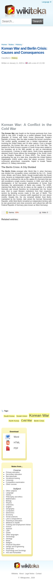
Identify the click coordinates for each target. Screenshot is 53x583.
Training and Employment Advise (18, 525)
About (21, 574)
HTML (13, 442)
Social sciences (12, 517)
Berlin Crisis (39, 421)
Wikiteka (14, 574)
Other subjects (11, 491)
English (8, 507)
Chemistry (10, 505)
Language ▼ (47, 2)
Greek (8, 533)
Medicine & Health (13, 523)
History (19, 44)
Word (12, 437)
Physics (9, 503)
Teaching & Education (14, 521)
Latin (8, 531)
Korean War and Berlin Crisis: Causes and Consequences (24, 50)
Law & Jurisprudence (14, 519)
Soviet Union (22, 416)
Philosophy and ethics (14, 497)
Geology (9, 539)
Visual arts (10, 549)
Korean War (39, 415)
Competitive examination (15, 482)
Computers (10, 511)
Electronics (10, 513)
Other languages (12, 535)
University (9, 480)
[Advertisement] (26, 34)
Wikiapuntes (25, 578)
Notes (11, 44)
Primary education (13, 472)
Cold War (26, 420)
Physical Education (13, 545)
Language (9, 493)
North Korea (14, 421)
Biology (8, 501)
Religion (9, 543)
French (8, 527)
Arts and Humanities (13, 553)
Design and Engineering (15, 547)
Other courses (11, 484)
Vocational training (13, 478)
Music (8, 541)
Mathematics (11, 499)
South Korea (9, 416)
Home (4, 44)
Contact (39, 574)
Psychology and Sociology (16, 551)
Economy (9, 515)
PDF (12, 448)
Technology (10, 537)
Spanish (9, 529)
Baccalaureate (11, 476)
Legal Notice (29, 574)
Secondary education (14, 474)
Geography (10, 509)
